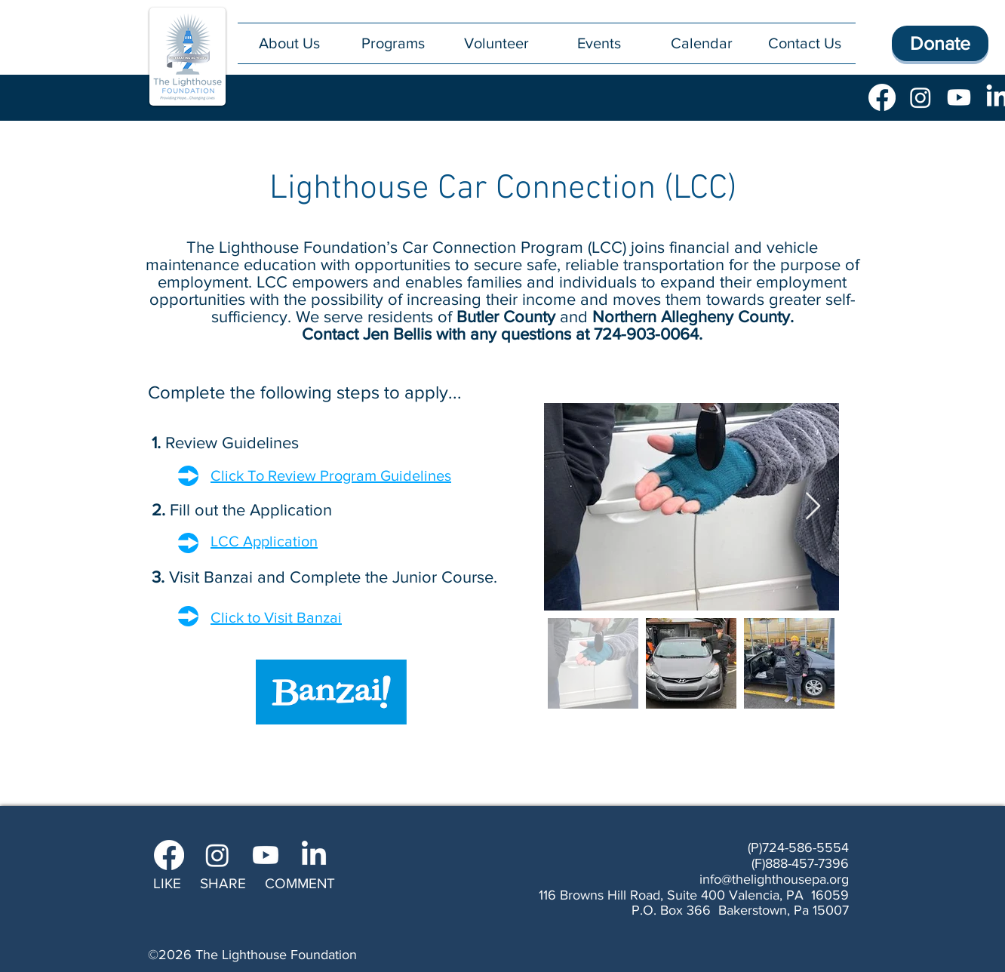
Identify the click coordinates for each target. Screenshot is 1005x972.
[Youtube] (959, 97)
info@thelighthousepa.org (774, 879)
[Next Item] (813, 506)
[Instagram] (920, 97)
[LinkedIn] (314, 855)
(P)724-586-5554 (798, 847)
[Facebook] (882, 97)
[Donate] (940, 43)
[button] (392, 43)
